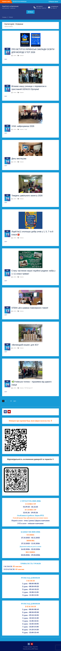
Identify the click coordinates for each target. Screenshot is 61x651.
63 (11, 401)
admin (14, 55)
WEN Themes (35, 649)
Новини (22, 55)
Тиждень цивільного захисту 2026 (27, 195)
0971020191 (39, 6)
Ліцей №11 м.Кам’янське (10, 6)
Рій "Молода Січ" (28, 388)
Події (25, 129)
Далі (6, 59)
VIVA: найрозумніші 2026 (23, 126)
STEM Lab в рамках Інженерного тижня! (30, 308)
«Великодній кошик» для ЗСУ (25, 345)
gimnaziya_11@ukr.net (41, 8)
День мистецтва (19, 158)
